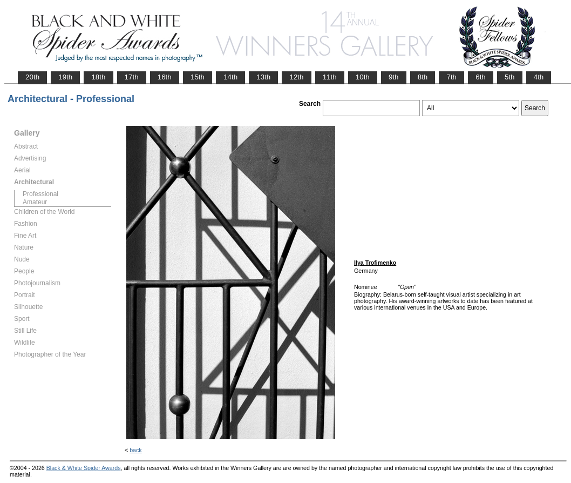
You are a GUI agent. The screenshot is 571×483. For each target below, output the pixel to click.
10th (363, 77)
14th (230, 77)
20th (32, 77)
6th (481, 77)
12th (296, 77)
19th (65, 77)
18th (98, 77)
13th (263, 77)
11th (330, 77)
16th (165, 77)
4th (539, 77)
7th (451, 77)
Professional (40, 194)
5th (510, 77)
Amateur (35, 202)
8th (423, 77)
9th (394, 77)
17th (132, 77)
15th (197, 77)
